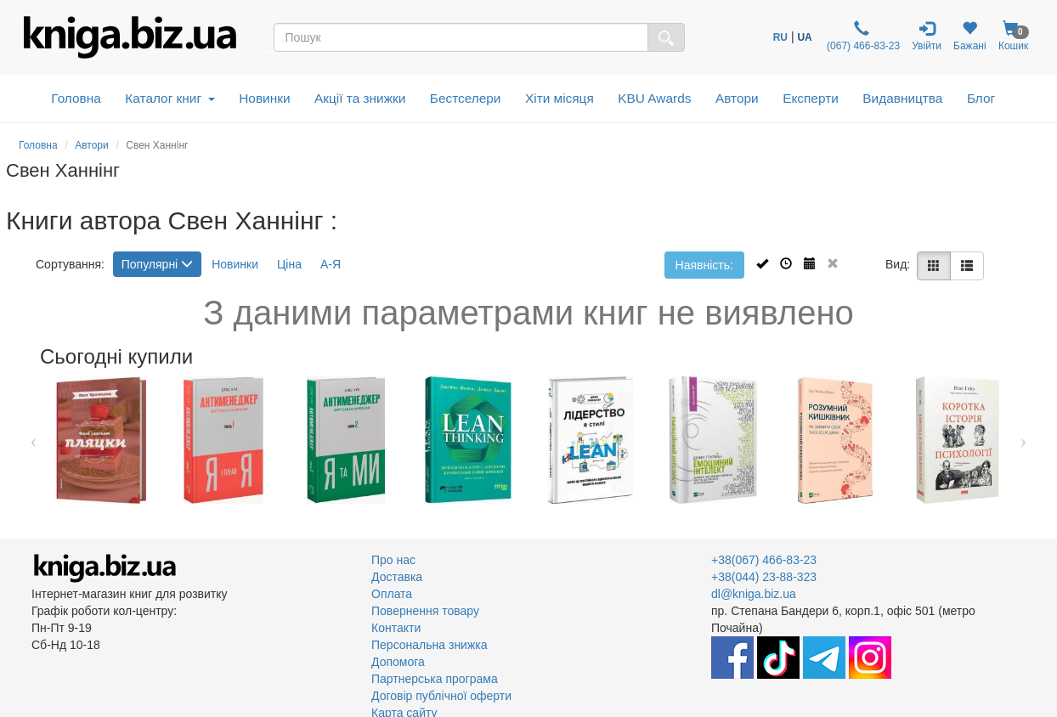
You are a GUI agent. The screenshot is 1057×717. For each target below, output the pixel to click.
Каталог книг (169, 98)
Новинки (264, 98)
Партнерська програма (434, 679)
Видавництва (902, 98)
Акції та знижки (359, 98)
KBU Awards (654, 98)
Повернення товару (425, 611)
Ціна (289, 264)
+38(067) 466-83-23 (764, 560)
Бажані (969, 36)
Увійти (926, 36)
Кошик (1013, 36)
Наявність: (704, 265)
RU (780, 37)
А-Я (330, 264)
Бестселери (465, 98)
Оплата (391, 594)
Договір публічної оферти (441, 696)
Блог (981, 98)
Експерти (811, 98)
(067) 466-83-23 (862, 36)
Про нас (393, 560)
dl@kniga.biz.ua (753, 594)
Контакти (396, 628)
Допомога (398, 662)
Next (1023, 440)
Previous (33, 440)
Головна (75, 98)
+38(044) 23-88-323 (764, 577)
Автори (737, 98)
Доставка (396, 577)
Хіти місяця (559, 98)
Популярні (157, 264)
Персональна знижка (429, 645)
